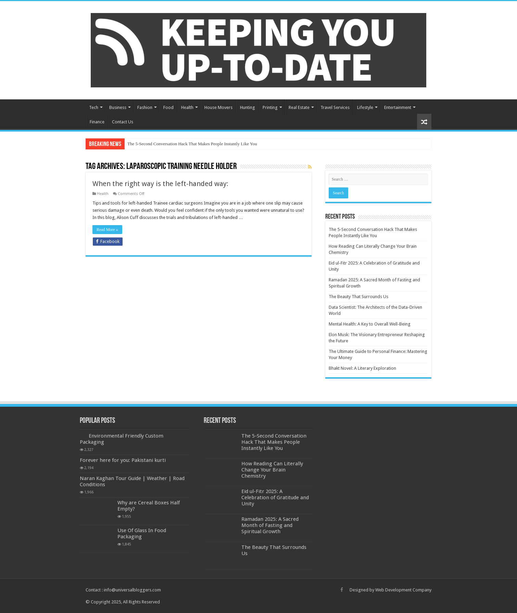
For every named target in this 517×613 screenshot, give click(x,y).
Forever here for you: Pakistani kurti (123, 460)
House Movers (218, 107)
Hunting (247, 107)
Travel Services (335, 107)
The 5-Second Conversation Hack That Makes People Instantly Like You (192, 143)
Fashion (144, 107)
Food (168, 107)
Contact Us (122, 121)
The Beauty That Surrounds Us (358, 296)
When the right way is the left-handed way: (160, 184)
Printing (270, 107)
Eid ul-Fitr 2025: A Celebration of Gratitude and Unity (275, 497)
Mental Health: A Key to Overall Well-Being (370, 324)
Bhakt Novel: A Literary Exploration (362, 368)
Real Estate (299, 107)
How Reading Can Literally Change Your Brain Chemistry (272, 470)
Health (187, 107)
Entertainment (397, 107)
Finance (97, 121)
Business (117, 107)
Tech (93, 107)
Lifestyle (365, 107)
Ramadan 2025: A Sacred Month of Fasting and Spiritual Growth (270, 525)
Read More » (107, 229)
